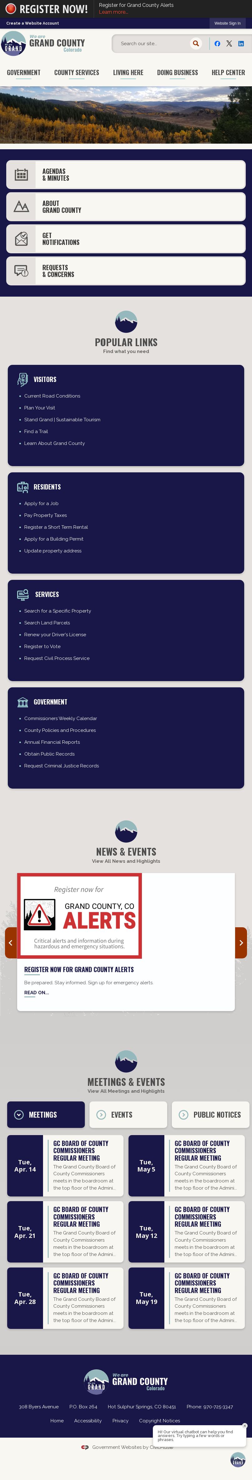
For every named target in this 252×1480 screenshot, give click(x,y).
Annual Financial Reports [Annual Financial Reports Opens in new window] (52, 742)
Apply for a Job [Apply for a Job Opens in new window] (41, 503)
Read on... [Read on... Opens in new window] (36, 992)
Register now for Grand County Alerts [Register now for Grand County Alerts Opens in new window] (79, 969)
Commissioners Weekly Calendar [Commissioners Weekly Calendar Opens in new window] (60, 718)
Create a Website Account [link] (32, 23)
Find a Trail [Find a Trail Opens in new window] (36, 431)
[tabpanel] (126, 1234)
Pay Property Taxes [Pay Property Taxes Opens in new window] (45, 515)
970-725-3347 (218, 1407)
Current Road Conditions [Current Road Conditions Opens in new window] (52, 396)
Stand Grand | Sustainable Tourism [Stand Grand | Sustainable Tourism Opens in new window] (62, 420)
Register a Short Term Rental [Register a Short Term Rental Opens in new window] (56, 527)
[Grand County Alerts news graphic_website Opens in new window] (126, 916)
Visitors (45, 379)
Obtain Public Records (49, 754)
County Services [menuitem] (76, 72)
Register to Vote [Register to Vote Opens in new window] (42, 646)
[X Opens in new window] (229, 43)
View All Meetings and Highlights (126, 1091)
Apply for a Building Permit (54, 539)
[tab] (46, 1114)
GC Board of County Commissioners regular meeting (80, 1151)
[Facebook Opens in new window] (217, 43)
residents (47, 486)
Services (46, 594)
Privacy (120, 1421)
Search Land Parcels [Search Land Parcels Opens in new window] (47, 623)
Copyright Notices (159, 1421)
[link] (228, 23)
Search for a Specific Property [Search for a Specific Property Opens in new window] (57, 611)
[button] (196, 43)
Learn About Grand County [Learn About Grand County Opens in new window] (54, 443)
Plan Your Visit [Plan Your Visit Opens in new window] (39, 408)
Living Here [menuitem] (128, 72)
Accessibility (88, 1421)
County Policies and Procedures (60, 730)
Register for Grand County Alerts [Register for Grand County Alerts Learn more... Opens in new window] (173, 9)
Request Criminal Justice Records (61, 766)
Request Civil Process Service (57, 658)
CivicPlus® (161, 1447)
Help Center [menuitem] (228, 72)
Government (50, 701)
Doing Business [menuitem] (177, 72)
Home (57, 1421)
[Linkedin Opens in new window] (241, 43)
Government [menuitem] (24, 72)
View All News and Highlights (126, 861)
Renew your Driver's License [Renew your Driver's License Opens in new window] (55, 634)
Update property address (52, 551)
